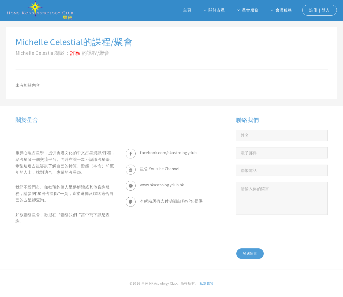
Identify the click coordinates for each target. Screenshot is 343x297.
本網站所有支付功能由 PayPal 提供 (171, 201)
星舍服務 (250, 10)
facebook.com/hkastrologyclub (168, 152)
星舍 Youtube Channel (159, 168)
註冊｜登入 (319, 10)
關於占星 (216, 10)
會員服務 (283, 10)
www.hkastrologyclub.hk (162, 184)
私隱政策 (206, 283)
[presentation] (277, 231)
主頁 (187, 10)
